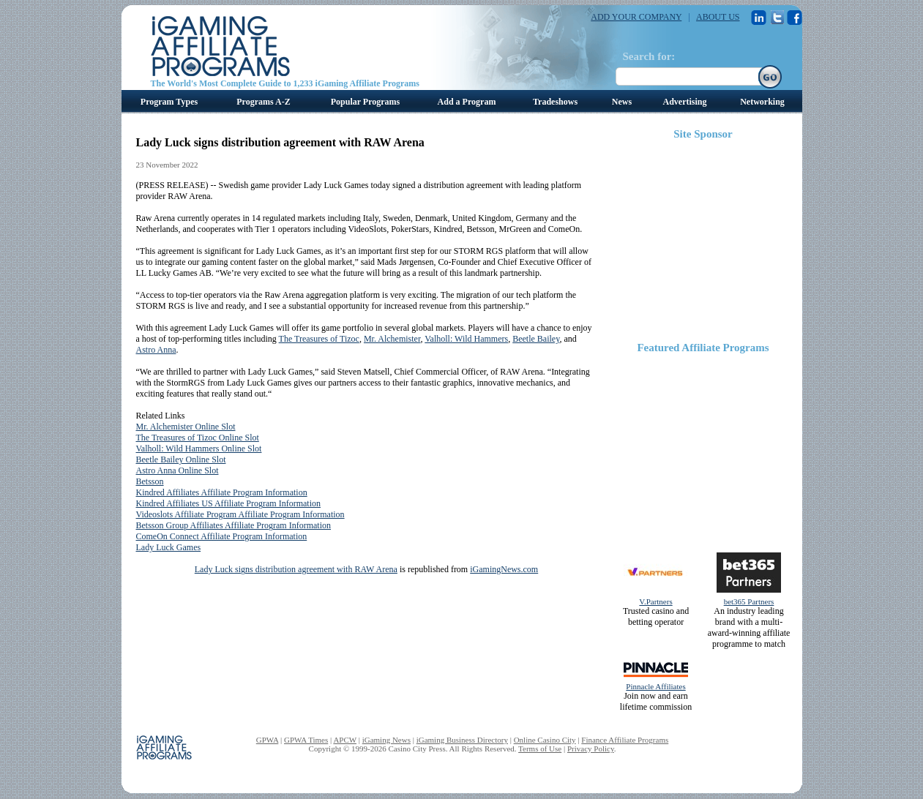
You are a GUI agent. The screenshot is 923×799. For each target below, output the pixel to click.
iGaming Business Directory (462, 739)
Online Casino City (545, 739)
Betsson (150, 481)
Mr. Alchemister (392, 339)
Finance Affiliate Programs (624, 739)
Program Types (169, 102)
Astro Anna (156, 350)
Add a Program (467, 102)
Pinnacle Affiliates (655, 686)
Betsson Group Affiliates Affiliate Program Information (234, 525)
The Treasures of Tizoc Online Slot (197, 437)
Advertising (685, 102)
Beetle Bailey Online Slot (181, 459)
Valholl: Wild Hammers (466, 339)
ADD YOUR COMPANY (636, 17)
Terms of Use (539, 748)
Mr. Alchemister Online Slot (186, 426)
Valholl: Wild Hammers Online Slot (199, 448)
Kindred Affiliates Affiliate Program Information (221, 492)
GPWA (267, 739)
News (622, 102)
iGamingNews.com (504, 569)
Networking (762, 102)
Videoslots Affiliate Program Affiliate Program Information (240, 514)
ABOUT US (717, 17)
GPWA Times (306, 739)
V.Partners (655, 601)
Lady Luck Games (168, 547)
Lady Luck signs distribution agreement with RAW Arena (296, 569)
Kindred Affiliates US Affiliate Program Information (228, 503)
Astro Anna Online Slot (177, 470)
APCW (344, 739)
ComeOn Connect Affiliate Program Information (221, 536)
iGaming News (386, 739)
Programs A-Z (263, 102)
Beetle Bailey (535, 339)
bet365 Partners (749, 601)
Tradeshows (555, 102)
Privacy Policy (590, 748)
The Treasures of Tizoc (319, 339)
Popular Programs (365, 102)
